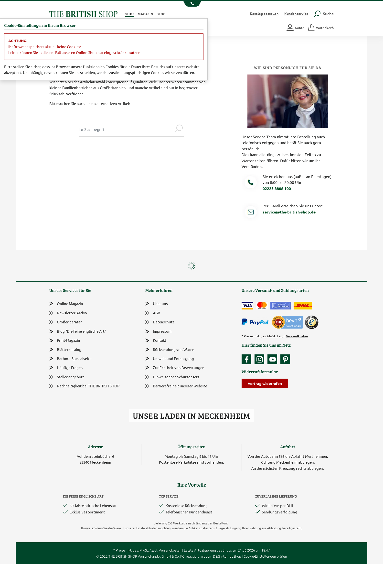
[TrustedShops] (311, 322)
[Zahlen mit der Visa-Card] (247, 305)
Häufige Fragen (66, 368)
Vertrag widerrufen (265, 383)
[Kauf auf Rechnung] (280, 305)
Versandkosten (297, 336)
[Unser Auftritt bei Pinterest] (285, 359)
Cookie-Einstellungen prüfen (265, 556)
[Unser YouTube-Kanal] (273, 359)
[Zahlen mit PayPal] (256, 322)
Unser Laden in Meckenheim (191, 415)
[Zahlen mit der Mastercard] (262, 305)
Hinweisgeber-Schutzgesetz (172, 377)
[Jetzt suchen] (178, 129)
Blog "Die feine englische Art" (77, 331)
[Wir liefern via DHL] (303, 305)
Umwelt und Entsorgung (169, 359)
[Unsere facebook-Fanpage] (248, 359)
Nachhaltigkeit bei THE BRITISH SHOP (84, 386)
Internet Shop (231, 556)
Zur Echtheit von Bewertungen (174, 368)
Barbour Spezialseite (70, 359)
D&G (216, 556)
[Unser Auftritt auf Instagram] (261, 359)
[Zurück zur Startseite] (83, 13)
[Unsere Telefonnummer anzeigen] (191, 4)
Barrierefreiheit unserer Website (176, 386)
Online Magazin (66, 304)
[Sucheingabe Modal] (126, 129)
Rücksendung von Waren (169, 350)
